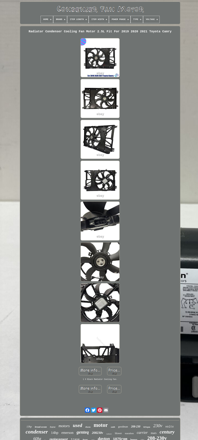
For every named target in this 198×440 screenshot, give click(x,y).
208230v (97, 433)
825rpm (146, 427)
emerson (67, 433)
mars (154, 433)
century (167, 432)
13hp (29, 426)
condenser (37, 432)
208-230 (135, 426)
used (77, 425)
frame (53, 427)
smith (113, 427)
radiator (109, 434)
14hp (54, 433)
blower (118, 433)
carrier (142, 432)
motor (101, 425)
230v (157, 425)
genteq (83, 432)
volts (169, 426)
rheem (87, 427)
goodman (123, 426)
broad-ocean (41, 427)
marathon (129, 433)
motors (64, 426)
